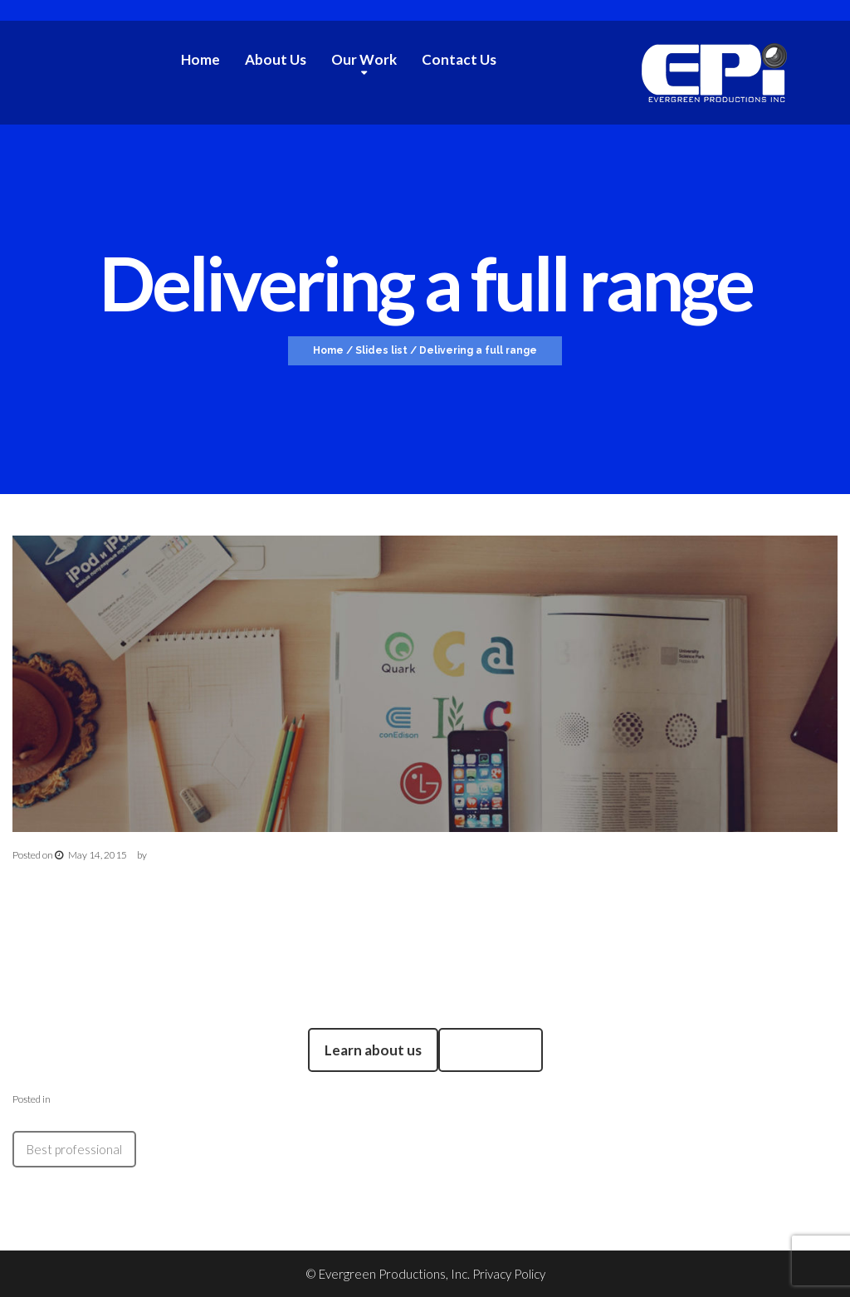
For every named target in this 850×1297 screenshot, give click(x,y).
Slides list (381, 350)
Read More (490, 1050)
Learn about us (373, 1050)
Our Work (364, 60)
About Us (275, 59)
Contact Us (459, 59)
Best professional (74, 1149)
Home (200, 59)
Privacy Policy (508, 1273)
